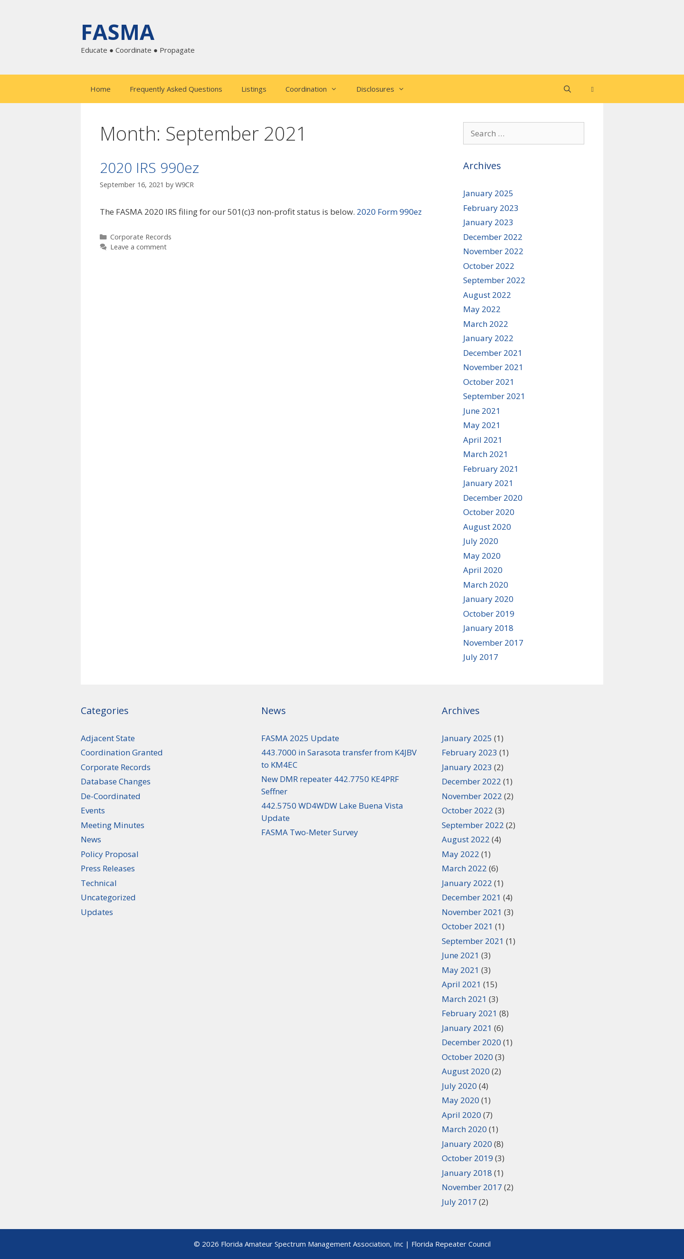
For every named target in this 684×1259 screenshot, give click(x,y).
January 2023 (488, 222)
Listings (253, 89)
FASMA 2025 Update (300, 738)
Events (93, 810)
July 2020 (480, 540)
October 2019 (488, 613)
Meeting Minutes (112, 825)
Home (100, 89)
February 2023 (491, 207)
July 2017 (480, 656)
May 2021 (482, 425)
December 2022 (492, 236)
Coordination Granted (122, 752)
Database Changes (116, 781)
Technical (99, 882)
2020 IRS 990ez (149, 167)
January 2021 (488, 482)
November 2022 (493, 251)
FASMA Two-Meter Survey (309, 832)
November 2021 (493, 367)
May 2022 (482, 309)
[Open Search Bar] (567, 89)
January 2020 (488, 598)
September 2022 (494, 280)
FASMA (117, 31)
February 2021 (491, 468)
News (91, 839)
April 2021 (483, 439)
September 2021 (494, 396)
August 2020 (487, 526)
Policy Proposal (110, 854)
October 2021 (488, 381)
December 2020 (492, 497)
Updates (97, 911)
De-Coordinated (111, 796)
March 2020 (485, 584)
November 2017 (493, 642)
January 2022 (488, 338)
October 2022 (488, 265)
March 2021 (485, 453)
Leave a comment (138, 246)
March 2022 (485, 323)
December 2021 (492, 352)
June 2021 (482, 410)
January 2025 (488, 193)
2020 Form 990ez (389, 211)
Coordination (316, 89)
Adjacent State (108, 738)
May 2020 (482, 555)
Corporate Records (140, 236)
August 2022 (487, 294)
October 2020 (488, 511)
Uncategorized (108, 897)
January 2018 (488, 627)
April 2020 (483, 569)
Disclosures (385, 89)
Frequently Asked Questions (176, 89)
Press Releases (108, 868)
